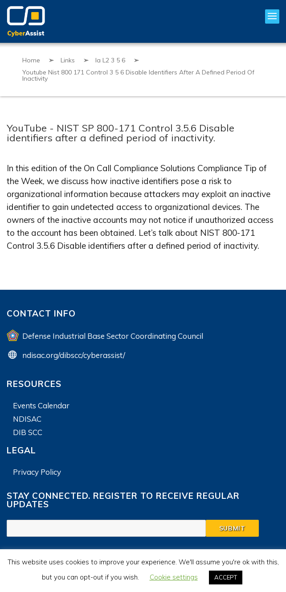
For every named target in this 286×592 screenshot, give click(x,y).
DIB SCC (27, 432)
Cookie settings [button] (174, 577)
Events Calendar (41, 405)
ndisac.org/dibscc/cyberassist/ (73, 355)
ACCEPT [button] (225, 577)
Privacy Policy (37, 472)
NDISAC (27, 418)
